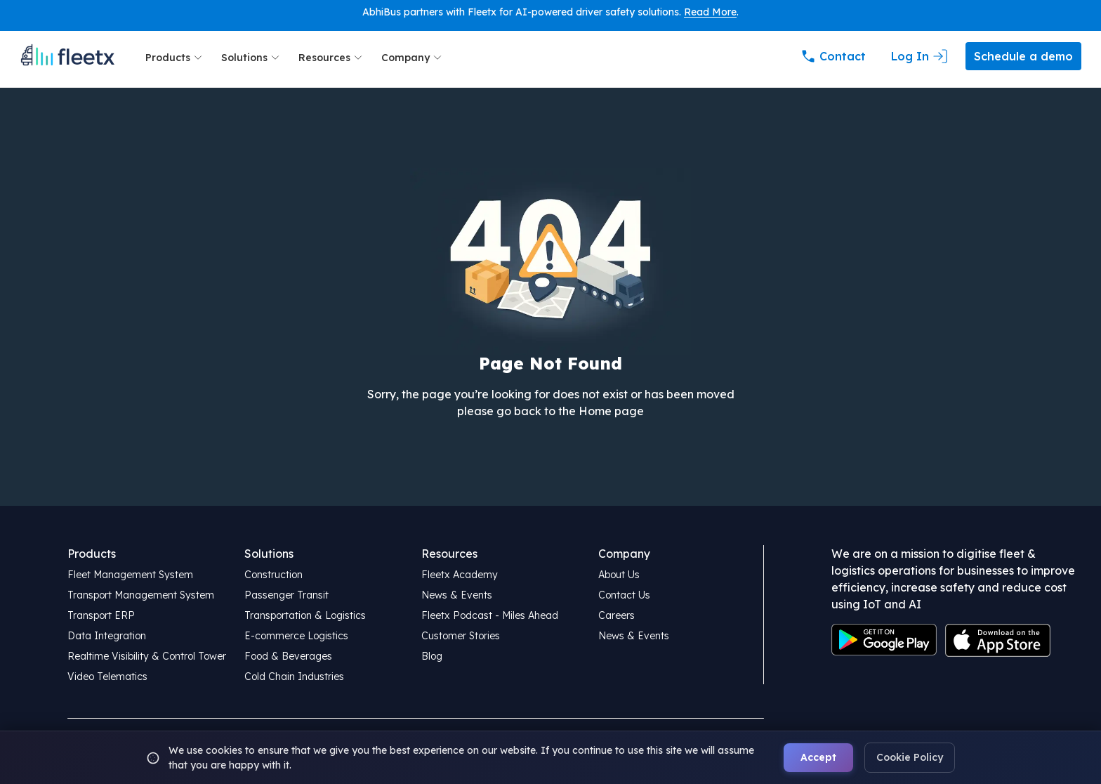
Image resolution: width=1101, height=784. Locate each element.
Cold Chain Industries (294, 676)
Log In (920, 56)
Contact (833, 56)
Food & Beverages (288, 656)
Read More (710, 12)
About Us (619, 574)
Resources (331, 57)
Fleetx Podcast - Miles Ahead (489, 615)
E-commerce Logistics (296, 635)
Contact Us (624, 595)
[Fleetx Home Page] (67, 57)
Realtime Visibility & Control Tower (146, 656)
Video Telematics (107, 676)
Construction (273, 574)
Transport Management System (140, 595)
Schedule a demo (1023, 56)
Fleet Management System (130, 574)
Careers (616, 615)
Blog (431, 656)
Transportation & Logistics (305, 615)
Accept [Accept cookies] (818, 757)
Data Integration (106, 635)
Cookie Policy (909, 757)
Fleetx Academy (459, 574)
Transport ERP (101, 615)
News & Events (456, 595)
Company (412, 57)
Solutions (251, 57)
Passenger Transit (286, 595)
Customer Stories (460, 635)
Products (174, 57)
